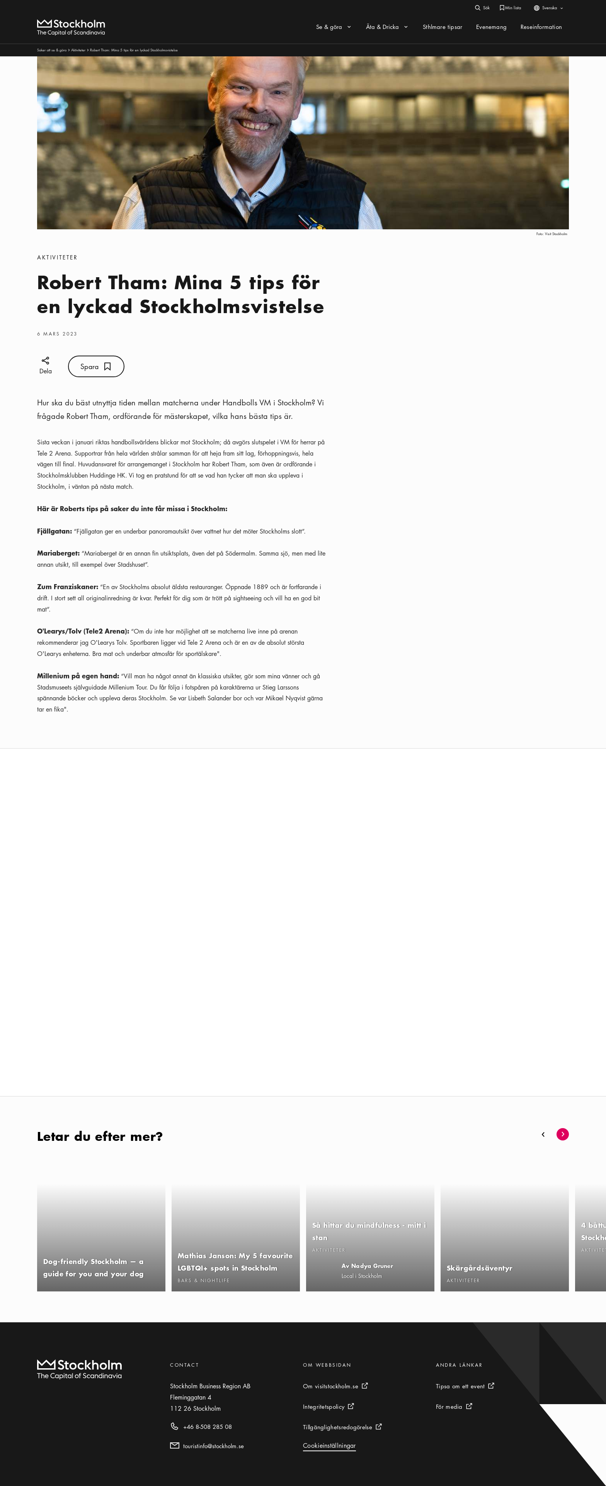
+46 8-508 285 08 (207, 1426)
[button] (543, 1134)
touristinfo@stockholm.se (213, 1446)
